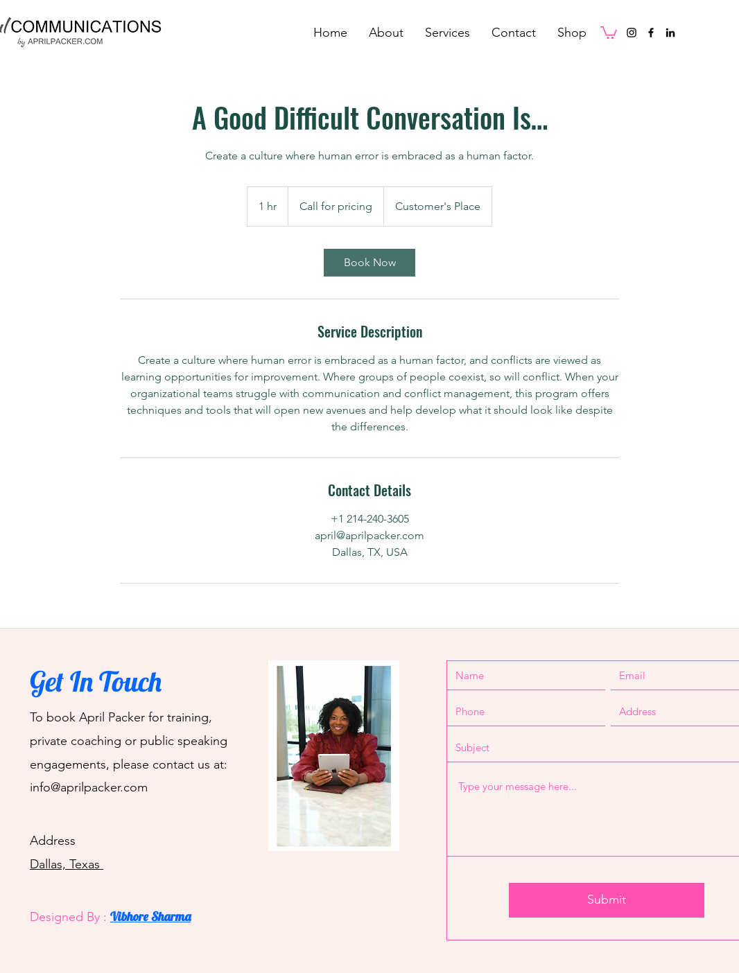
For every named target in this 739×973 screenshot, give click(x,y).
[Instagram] (631, 32)
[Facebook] (651, 32)
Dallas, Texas (66, 864)
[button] (608, 32)
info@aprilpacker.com (89, 787)
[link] (369, 263)
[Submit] (606, 900)
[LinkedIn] (670, 32)
